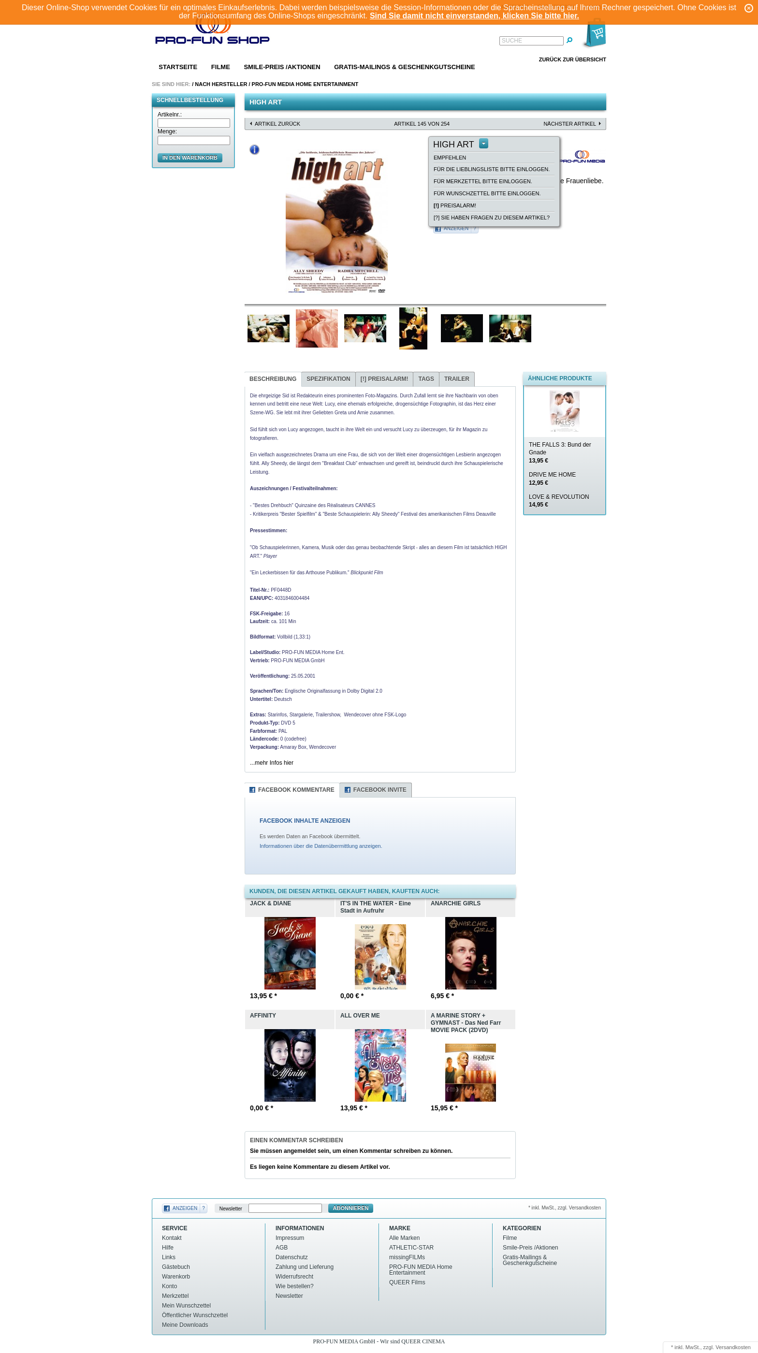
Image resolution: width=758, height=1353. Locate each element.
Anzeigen (456, 228)
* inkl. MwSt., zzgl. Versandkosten (564, 1207)
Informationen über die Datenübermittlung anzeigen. (321, 846)
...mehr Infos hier (271, 762)
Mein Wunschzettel (186, 1305)
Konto (169, 1286)
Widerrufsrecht (294, 1276)
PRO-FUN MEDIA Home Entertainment (305, 84)
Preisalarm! (455, 205)
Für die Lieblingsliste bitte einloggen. (492, 169)
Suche (512, 40)
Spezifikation (328, 379)
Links (168, 1257)
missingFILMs (407, 1257)
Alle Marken (404, 1238)
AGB (282, 1247)
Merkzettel (175, 1296)
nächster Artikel (569, 124)
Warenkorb (176, 1276)
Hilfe (168, 1247)
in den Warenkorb (190, 157)
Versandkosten (733, 1347)
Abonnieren (351, 1208)
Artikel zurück (277, 124)
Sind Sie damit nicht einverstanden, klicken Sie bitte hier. (474, 16)
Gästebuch (176, 1267)
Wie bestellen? (295, 1286)
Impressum (290, 1238)
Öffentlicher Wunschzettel (195, 1315)
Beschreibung (272, 379)
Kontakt (172, 1238)
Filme (220, 67)
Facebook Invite (380, 789)
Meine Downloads (185, 1325)
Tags (426, 379)
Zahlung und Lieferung (305, 1267)
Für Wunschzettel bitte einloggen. (487, 193)
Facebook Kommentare (296, 789)
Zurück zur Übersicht (572, 59)
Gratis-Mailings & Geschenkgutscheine (404, 67)
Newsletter (230, 1208)
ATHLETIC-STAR (411, 1247)
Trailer (456, 379)
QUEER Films (407, 1282)
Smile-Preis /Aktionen (282, 67)
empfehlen (450, 157)
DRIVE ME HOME (552, 478)
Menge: (167, 131)
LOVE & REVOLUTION (559, 501)
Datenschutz (292, 1257)
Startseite (178, 67)
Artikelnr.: (170, 114)
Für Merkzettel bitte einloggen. (483, 181)
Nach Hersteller (221, 84)
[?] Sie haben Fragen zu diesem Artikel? (492, 217)
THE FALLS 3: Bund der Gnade (560, 453)
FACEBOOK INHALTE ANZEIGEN (305, 820)
